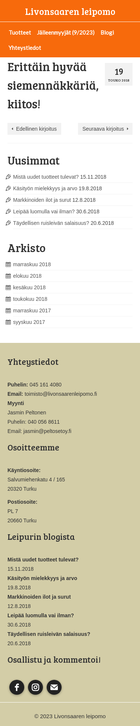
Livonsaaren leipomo (70, 11)
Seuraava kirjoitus (103, 129)
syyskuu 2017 (29, 322)
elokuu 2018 (27, 276)
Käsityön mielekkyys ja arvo (45, 188)
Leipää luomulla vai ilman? (44, 211)
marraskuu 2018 (32, 264)
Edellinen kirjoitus (36, 129)
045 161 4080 (45, 385)
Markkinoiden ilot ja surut (42, 200)
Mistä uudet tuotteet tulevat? (46, 177)
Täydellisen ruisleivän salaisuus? (51, 223)
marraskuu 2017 (32, 310)
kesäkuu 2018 (29, 287)
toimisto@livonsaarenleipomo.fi (61, 394)
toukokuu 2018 (30, 299)
